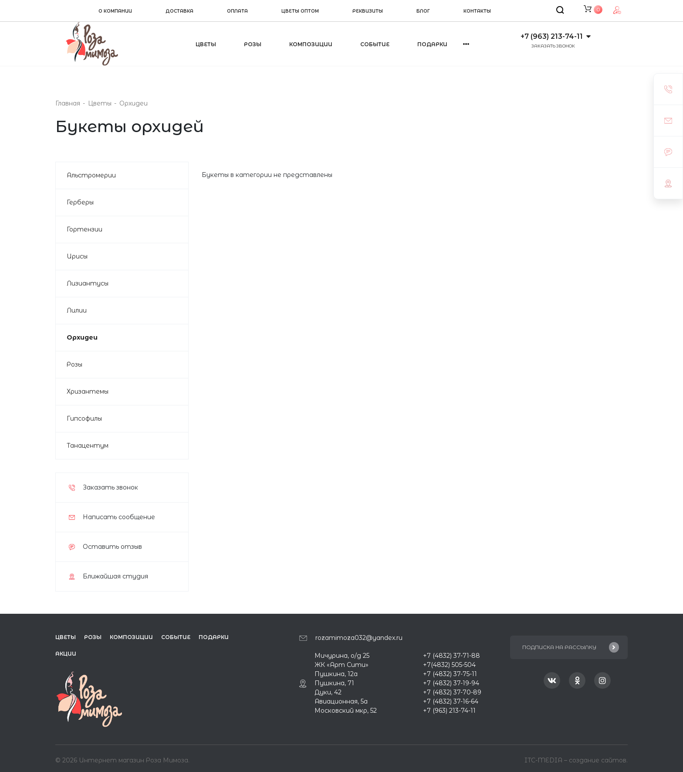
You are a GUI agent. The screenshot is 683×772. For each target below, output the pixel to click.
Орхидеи (82, 337)
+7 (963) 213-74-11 (552, 36)
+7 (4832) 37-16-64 (450, 701)
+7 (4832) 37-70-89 (452, 692)
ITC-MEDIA (544, 758)
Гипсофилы (84, 418)
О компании (115, 11)
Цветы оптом (300, 11)
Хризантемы (87, 391)
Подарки (214, 637)
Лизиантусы (87, 283)
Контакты (477, 11)
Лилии (77, 310)
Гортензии (84, 229)
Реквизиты (367, 11)
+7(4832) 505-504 (449, 665)
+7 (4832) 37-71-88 (451, 656)
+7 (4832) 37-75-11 (450, 674)
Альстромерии (91, 175)
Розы (252, 44)
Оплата (237, 11)
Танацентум (87, 445)
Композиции (310, 44)
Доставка (179, 11)
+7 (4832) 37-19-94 (451, 683)
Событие (374, 44)
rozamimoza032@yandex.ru (358, 638)
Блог (423, 11)
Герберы (80, 202)
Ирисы (77, 256)
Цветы (206, 44)
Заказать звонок (553, 46)
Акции (65, 653)
